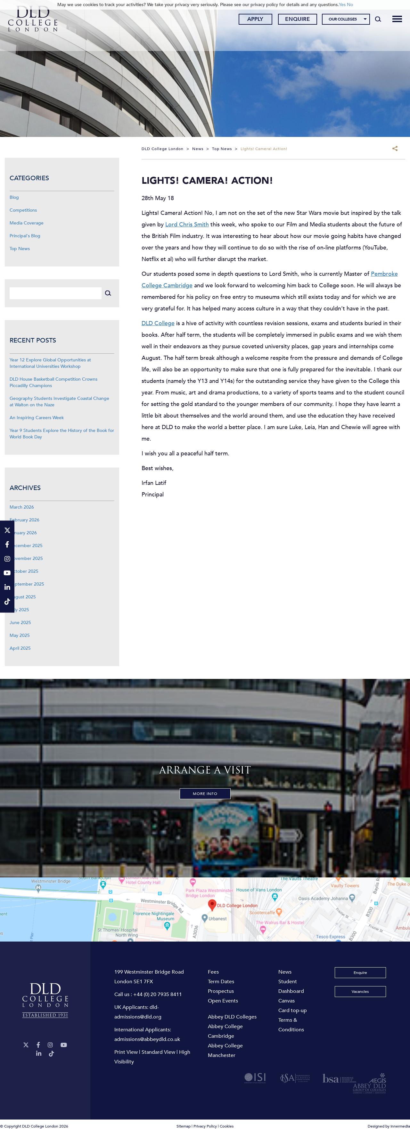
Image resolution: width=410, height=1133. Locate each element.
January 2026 (23, 533)
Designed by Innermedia (389, 1126)
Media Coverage (27, 223)
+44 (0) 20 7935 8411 (157, 994)
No (350, 5)
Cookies (227, 1126)
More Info (205, 793)
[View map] (205, 909)
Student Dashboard (291, 986)
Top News (20, 249)
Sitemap (183, 1126)
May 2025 (20, 635)
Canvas (286, 1000)
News (284, 972)
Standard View (158, 1052)
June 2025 (20, 623)
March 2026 (22, 507)
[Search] (374, 20)
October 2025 (24, 571)
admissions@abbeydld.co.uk (147, 1039)
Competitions (23, 210)
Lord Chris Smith (187, 225)
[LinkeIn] (39, 1054)
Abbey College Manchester (225, 1050)
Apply (251, 20)
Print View (126, 1052)
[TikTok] (51, 1054)
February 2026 (24, 520)
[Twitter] (26, 1045)
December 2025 (26, 546)
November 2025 (26, 558)
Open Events (223, 1000)
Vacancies (360, 991)
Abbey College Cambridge (225, 1031)
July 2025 (19, 610)
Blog (14, 197)
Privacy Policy (205, 1126)
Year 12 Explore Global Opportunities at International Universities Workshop (50, 363)
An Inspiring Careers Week (37, 418)
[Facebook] (38, 1045)
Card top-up (292, 1010)
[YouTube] (63, 1045)
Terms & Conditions (291, 1025)
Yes (342, 5)
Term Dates (221, 981)
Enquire (293, 20)
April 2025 (20, 648)
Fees (213, 972)
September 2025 (27, 584)
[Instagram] (50, 1045)
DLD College (158, 323)
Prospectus (221, 991)
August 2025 (23, 597)
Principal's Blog (25, 236)
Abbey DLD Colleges (232, 1016)
